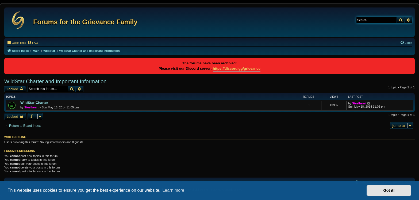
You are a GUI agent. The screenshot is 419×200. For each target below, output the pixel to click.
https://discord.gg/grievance (236, 68)
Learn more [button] (173, 190)
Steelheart (31, 107)
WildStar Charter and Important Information (55, 81)
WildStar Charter (34, 103)
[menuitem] (32, 43)
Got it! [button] (389, 190)
